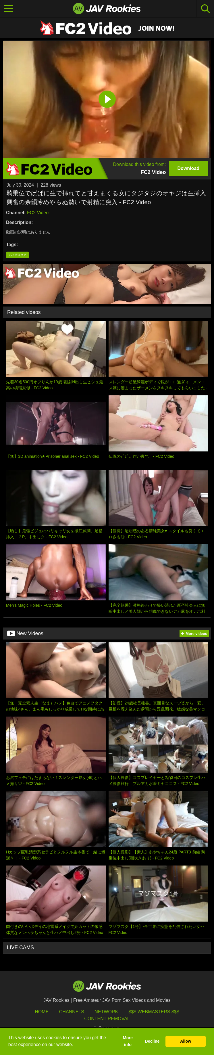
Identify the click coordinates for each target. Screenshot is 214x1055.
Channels (71, 1011)
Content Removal (107, 1018)
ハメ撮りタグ (17, 254)
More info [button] (128, 1041)
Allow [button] (185, 1041)
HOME (42, 1011)
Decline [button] (152, 1041)
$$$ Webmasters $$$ (154, 1011)
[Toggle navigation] (8, 8)
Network (106, 1011)
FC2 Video (38, 212)
